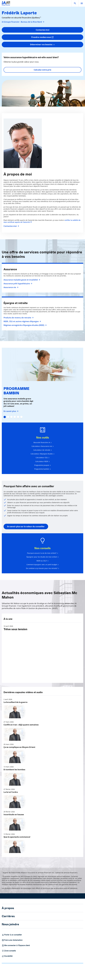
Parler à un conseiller (12, 935)
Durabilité (7, 956)
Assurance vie (11, 287)
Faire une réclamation (12, 940)
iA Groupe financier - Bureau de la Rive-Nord (23, 22)
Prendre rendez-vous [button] (42, 37)
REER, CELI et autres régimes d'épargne (22, 321)
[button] (75, 3)
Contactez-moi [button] (42, 30)
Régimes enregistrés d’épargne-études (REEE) (25, 325)
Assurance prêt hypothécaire (18, 283)
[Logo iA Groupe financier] (6, 4)
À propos (8, 908)
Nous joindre (10, 924)
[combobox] (42, 44)
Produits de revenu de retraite (18, 317)
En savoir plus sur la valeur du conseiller (26, 526)
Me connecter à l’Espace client (16, 945)
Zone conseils (9, 951)
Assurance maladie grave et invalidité (22, 280)
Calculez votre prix (42, 69)
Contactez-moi (11, 226)
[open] (81, 3)
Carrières (8, 916)
